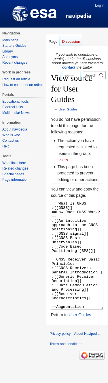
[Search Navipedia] (94, 75)
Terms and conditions (66, 365)
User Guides (68, 109)
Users (62, 160)
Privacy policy (60, 355)
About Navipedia (86, 355)
